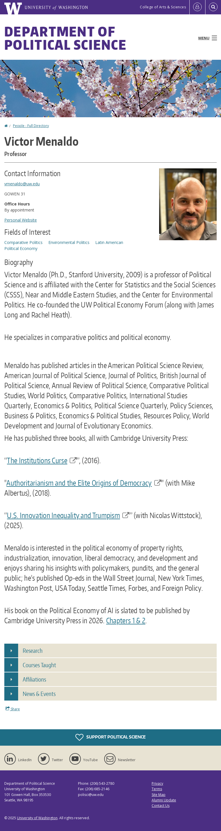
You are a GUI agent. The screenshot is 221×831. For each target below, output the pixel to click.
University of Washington (37, 817)
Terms (157, 788)
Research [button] (33, 650)
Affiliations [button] (34, 679)
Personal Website (20, 220)
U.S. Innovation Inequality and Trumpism (68, 515)
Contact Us (160, 805)
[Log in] (197, 7)
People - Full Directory (31, 125)
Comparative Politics (23, 242)
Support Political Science (110, 737)
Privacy (157, 783)
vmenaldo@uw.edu (22, 183)
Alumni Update (164, 800)
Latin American (109, 242)
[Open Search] (213, 7)
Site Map (158, 794)
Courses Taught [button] (39, 665)
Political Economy (20, 248)
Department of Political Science (65, 38)
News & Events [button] (39, 693)
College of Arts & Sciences (163, 7)
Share (12, 708)
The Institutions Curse (42, 460)
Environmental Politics (68, 242)
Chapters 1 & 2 (125, 620)
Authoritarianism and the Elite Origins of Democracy (83, 482)
